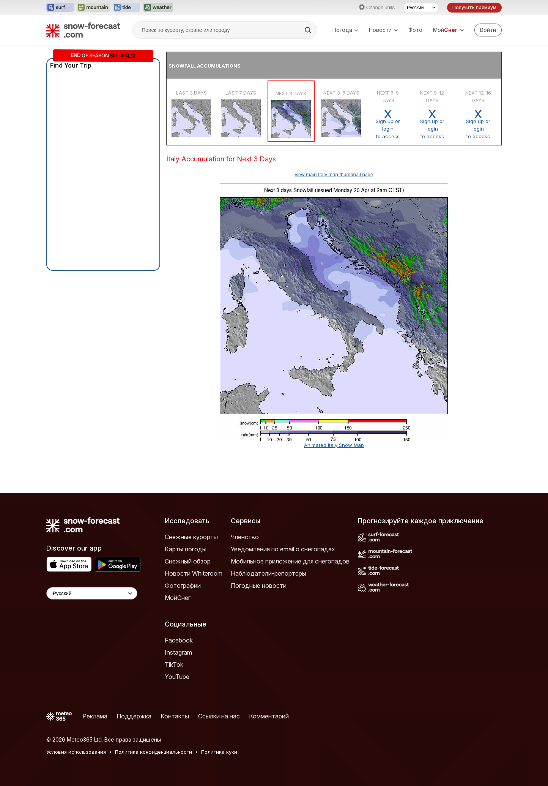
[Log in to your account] (488, 30)
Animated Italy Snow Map (334, 445)
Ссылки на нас (219, 716)
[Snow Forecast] (83, 30)
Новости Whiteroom (193, 573)
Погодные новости (259, 585)
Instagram (178, 652)
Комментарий (269, 716)
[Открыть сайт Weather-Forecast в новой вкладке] (158, 8)
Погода (345, 30)
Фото (415, 30)
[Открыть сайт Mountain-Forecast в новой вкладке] (93, 8)
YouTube (177, 676)
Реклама (94, 716)
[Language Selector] (91, 593)
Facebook (179, 640)
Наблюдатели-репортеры (268, 573)
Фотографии (183, 585)
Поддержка (134, 716)
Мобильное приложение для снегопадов (290, 561)
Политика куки (219, 752)
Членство (245, 537)
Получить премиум (474, 7)
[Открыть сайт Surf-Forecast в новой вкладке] (60, 8)
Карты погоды (185, 549)
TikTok (174, 664)
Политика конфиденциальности (153, 752)
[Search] (308, 30)
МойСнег (178, 597)
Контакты (175, 716)
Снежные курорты (191, 537)
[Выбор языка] (421, 7)
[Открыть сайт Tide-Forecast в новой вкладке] (126, 8)
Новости (383, 30)
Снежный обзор (188, 561)
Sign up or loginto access (388, 124)
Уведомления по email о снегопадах (283, 549)
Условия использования (76, 752)
